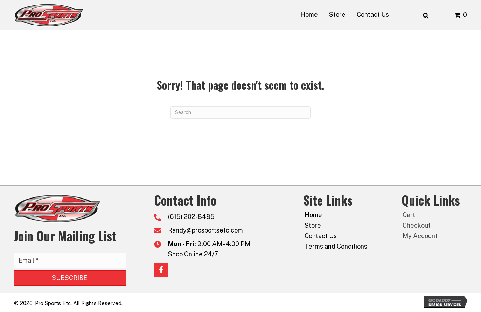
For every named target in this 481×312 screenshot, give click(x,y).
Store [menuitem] (313, 225)
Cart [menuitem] (409, 215)
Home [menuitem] (313, 215)
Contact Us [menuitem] (321, 236)
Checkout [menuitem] (417, 225)
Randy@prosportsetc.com (205, 230)
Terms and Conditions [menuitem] (336, 246)
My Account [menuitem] (420, 236)
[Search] (240, 112)
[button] (70, 278)
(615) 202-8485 (191, 216)
